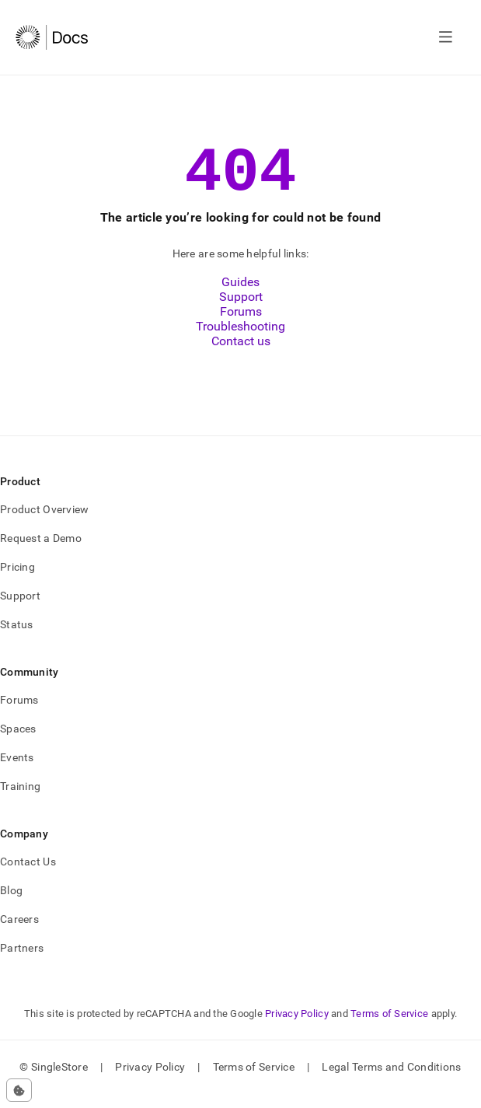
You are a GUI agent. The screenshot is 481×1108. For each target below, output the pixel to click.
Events (17, 771)
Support (241, 310)
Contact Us (28, 875)
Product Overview (44, 523)
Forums (241, 325)
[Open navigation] (445, 37)
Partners (22, 962)
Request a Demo (41, 552)
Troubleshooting (240, 340)
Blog (11, 904)
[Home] (52, 37)
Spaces (18, 742)
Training (20, 800)
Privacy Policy (297, 1027)
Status (16, 638)
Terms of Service (389, 1027)
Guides (240, 295)
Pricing (17, 581)
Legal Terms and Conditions (391, 1081)
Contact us (240, 355)
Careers (19, 933)
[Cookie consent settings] (19, 1090)
